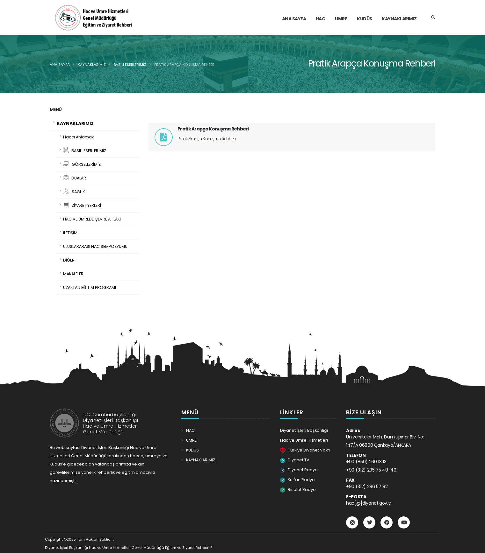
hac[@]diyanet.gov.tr (368, 503)
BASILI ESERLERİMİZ (130, 64)
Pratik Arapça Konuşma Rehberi (184, 64)
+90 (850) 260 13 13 (366, 461)
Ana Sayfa (60, 64)
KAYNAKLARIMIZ (92, 64)
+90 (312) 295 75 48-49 (371, 470)
